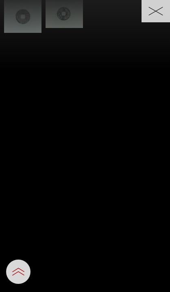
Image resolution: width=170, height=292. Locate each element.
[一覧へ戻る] (156, 11)
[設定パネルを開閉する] (18, 272)
